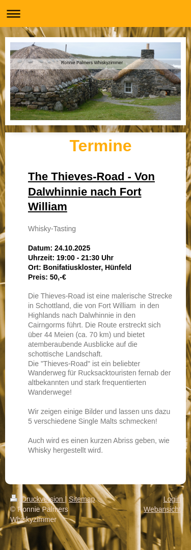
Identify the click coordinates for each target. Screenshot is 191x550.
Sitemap (82, 499)
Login (172, 499)
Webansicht (162, 509)
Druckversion (37, 499)
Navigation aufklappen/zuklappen (95, 13)
